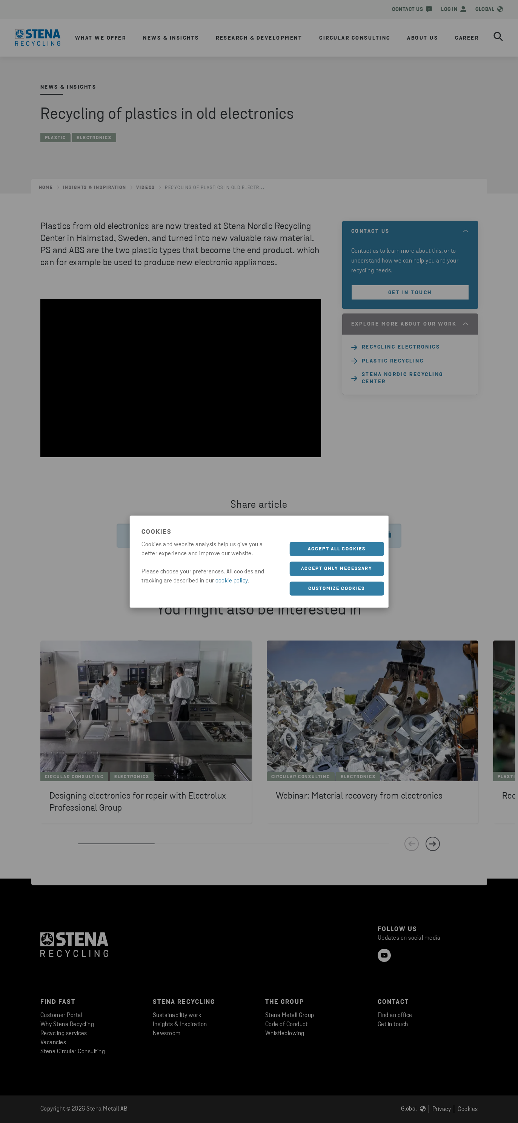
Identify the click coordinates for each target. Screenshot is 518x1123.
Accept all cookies (337, 548)
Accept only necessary (336, 568)
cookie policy (231, 581)
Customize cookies (336, 588)
